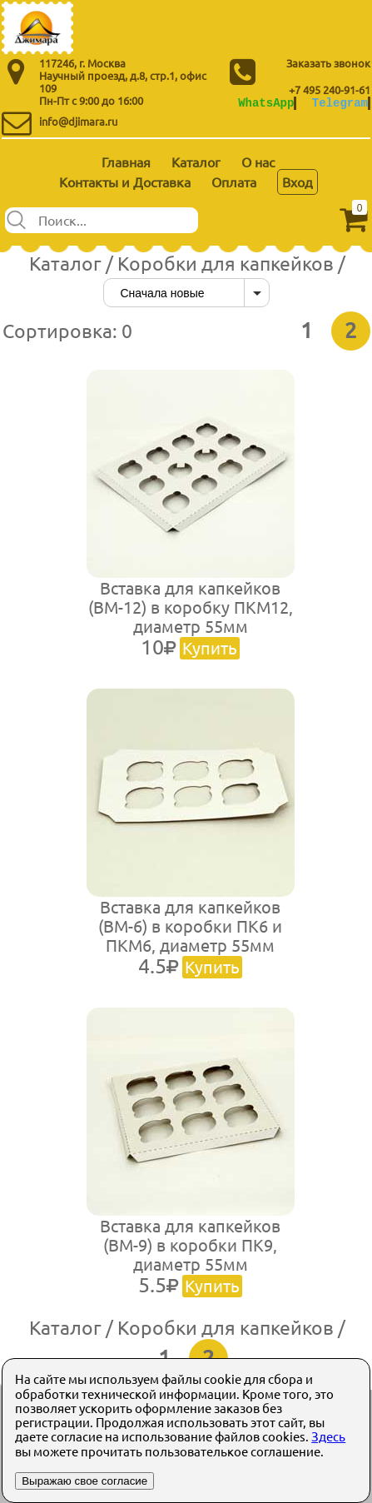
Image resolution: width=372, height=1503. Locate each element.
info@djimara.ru (78, 121)
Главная (126, 161)
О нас (258, 161)
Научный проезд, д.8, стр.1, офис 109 (122, 81)
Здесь (328, 1436)
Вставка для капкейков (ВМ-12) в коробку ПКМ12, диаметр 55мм (190, 617)
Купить (209, 647)
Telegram (340, 103)
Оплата (233, 181)
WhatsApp (266, 103)
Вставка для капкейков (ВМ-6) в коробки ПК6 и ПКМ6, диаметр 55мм (190, 936)
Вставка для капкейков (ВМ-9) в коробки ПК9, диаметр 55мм (190, 1255)
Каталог (196, 161)
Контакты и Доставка (125, 181)
